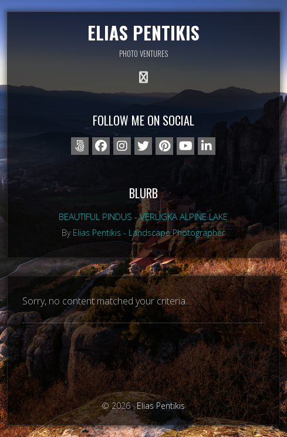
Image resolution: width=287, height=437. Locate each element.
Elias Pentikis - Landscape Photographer (149, 232)
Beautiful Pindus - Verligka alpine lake (143, 216)
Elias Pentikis (143, 32)
